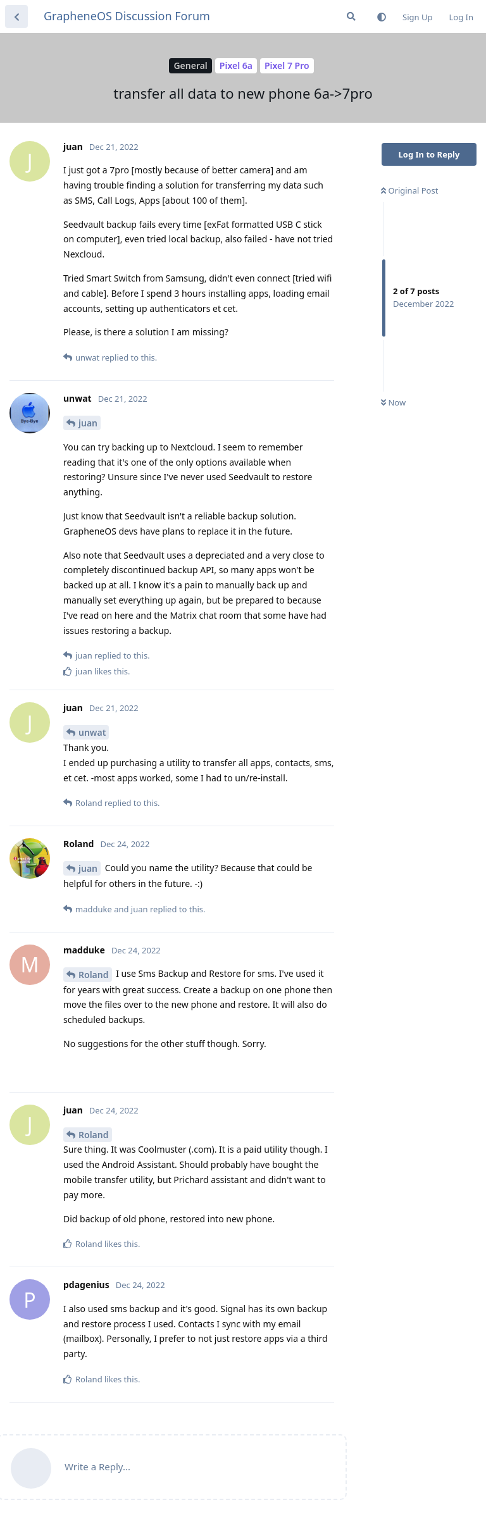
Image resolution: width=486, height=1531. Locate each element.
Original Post (409, 190)
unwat (92, 732)
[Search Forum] (351, 16)
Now (393, 402)
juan (87, 423)
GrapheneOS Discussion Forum (127, 15)
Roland (93, 975)
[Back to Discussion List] (16, 16)
